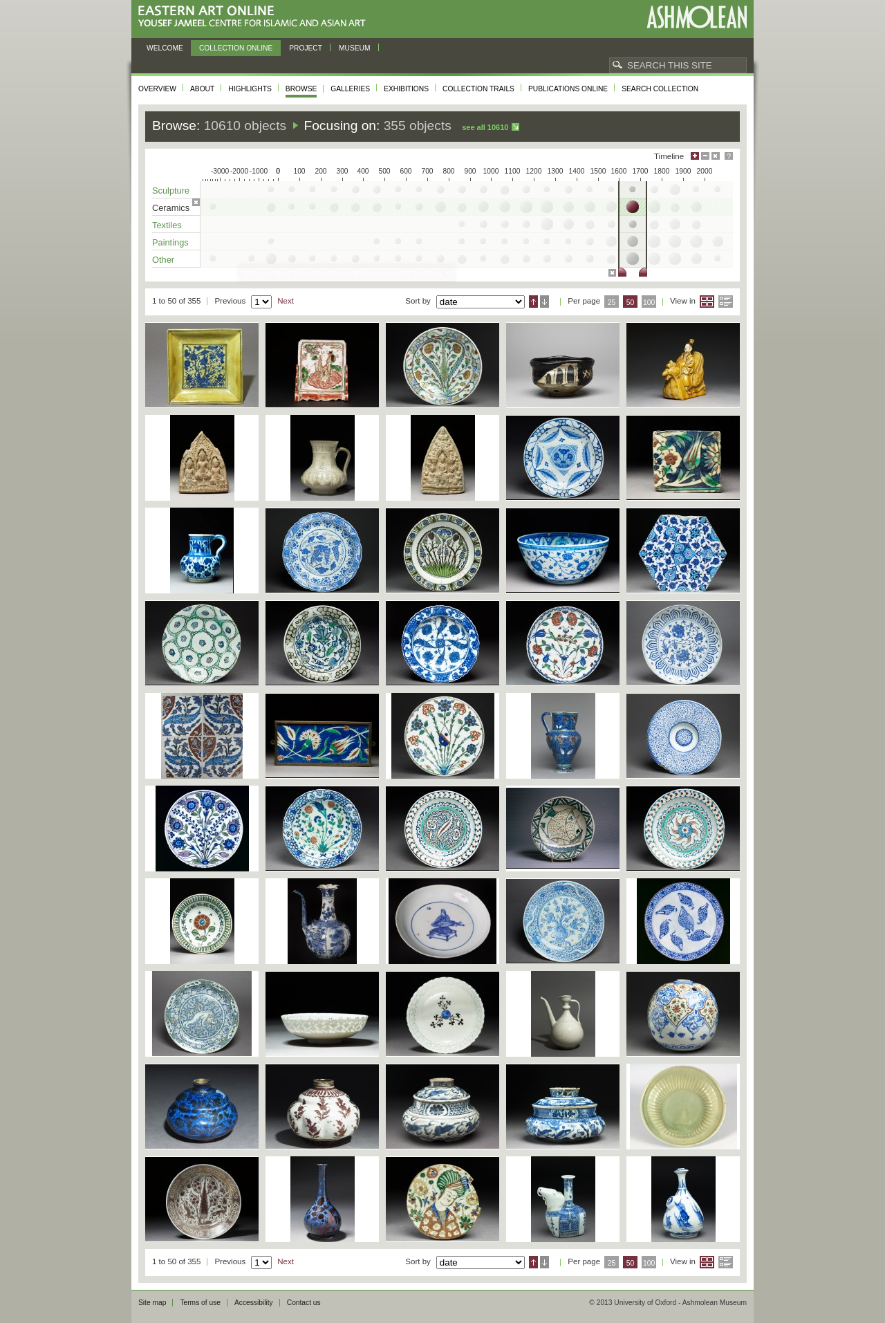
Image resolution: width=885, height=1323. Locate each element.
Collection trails (478, 89)
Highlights (250, 89)
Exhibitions (406, 89)
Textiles (167, 225)
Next (285, 301)
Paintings (170, 242)
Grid (707, 301)
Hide (715, 156)
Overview (157, 89)
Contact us (304, 1302)
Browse (301, 89)
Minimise (705, 156)
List (725, 301)
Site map (152, 1302)
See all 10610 (485, 127)
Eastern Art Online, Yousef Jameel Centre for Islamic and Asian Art (255, 17)
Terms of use (200, 1302)
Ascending (533, 301)
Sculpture (170, 190)
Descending (544, 301)
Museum (355, 48)
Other (163, 260)
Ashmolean (696, 17)
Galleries (350, 89)
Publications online (568, 89)
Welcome (165, 48)
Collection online (235, 48)
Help (729, 156)
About (202, 89)
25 (612, 302)
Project (305, 48)
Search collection (660, 89)
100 (649, 302)
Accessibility (253, 1302)
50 (630, 302)
